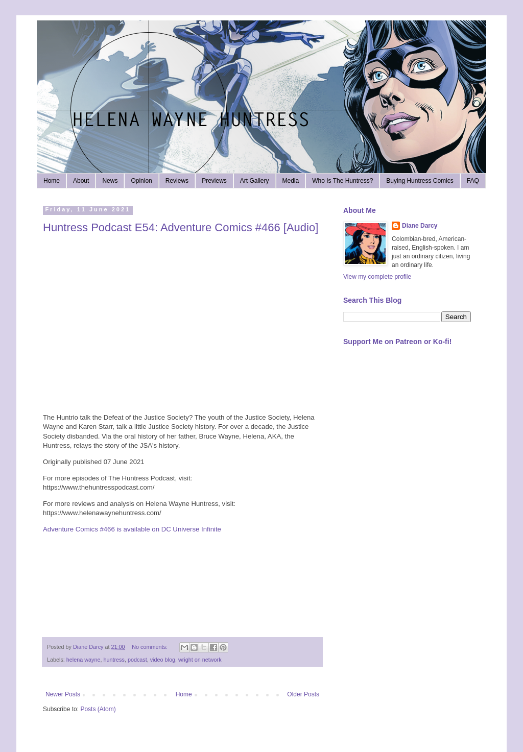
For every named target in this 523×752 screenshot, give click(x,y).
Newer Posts (62, 694)
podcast (137, 660)
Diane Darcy (419, 225)
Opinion (141, 180)
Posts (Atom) (97, 709)
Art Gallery (254, 180)
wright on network (200, 660)
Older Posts (303, 694)
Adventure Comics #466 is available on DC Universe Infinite (132, 529)
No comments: (150, 647)
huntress (113, 660)
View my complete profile (377, 276)
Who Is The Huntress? (342, 180)
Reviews (176, 180)
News (109, 180)
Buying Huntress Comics (419, 180)
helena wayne (83, 660)
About (81, 180)
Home (51, 180)
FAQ (473, 180)
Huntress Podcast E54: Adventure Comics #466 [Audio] (180, 227)
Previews (214, 180)
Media (290, 180)
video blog (162, 660)
